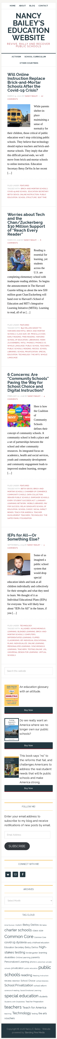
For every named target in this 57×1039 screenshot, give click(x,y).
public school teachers (37, 346)
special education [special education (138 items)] (21, 995)
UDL (45, 649)
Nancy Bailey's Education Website (28, 27)
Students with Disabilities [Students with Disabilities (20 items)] (14, 1002)
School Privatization (27, 352)
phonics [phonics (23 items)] (33, 962)
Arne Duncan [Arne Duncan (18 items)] (9, 925)
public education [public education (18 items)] (31, 968)
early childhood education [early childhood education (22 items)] (38, 943)
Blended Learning (26, 631)
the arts (35, 354)
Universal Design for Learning (22, 652)
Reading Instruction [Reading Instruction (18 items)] (40, 975)
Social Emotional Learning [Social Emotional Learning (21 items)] (30, 990)
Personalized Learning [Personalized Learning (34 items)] (16, 961)
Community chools (16, 494)
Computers (29, 634)
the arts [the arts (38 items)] (42, 1013)
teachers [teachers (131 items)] (13, 1007)
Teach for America (23, 512)
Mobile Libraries (35, 503)
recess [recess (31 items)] (7, 980)
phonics (31, 343)
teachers (25, 515)
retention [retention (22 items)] (16, 981)
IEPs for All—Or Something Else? (23, 537)
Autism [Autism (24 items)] (18, 925)
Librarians (34, 340)
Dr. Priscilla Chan (36, 334)
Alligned (25, 628)
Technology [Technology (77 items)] (21, 1013)
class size (22, 334)
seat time (42, 197)
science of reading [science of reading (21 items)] (11, 990)
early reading (14, 337)
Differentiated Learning (19, 637)
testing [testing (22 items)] (35, 1014)
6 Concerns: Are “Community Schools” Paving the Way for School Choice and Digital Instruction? (28, 382)
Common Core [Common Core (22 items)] (40, 937)
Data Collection (35, 494)
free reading (28, 337)
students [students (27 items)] (43, 996)
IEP (21, 640)
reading (27, 349)
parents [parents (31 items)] (35, 957)
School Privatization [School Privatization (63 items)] (18, 985)
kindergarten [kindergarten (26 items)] (32, 952)
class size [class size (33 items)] (38, 930)
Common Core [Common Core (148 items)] (18, 936)
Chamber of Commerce (35, 491)
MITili (23, 343)
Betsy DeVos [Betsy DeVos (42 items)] (31, 924)
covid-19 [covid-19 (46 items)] (9, 942)
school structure (27, 197)
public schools (14, 349)
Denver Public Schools (18, 497)
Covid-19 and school (17, 191)
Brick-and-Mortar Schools (34, 189)
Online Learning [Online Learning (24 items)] (23, 957)
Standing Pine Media (35, 1032)
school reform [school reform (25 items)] (40, 986)
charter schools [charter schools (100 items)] (18, 930)
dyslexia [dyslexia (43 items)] (21, 942)
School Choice (25, 509)
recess (35, 349)
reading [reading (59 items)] (26, 975)
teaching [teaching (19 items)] (7, 1014)
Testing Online (35, 649)
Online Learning (36, 643)
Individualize (20, 643)
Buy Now (28, 710)
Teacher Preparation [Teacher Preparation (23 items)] (34, 1001)
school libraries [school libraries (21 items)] (42, 981)
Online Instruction (29, 194)
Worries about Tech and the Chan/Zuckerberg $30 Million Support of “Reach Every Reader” (26, 224)
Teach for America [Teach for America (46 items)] (34, 1007)
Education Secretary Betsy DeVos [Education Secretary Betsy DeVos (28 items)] (21, 947)
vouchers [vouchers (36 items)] (9, 1018)
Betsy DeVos (27, 489)
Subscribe (17, 846)
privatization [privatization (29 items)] (17, 968)
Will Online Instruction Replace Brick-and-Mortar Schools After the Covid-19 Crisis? (26, 82)
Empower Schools (40, 497)
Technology (24, 354)
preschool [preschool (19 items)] (41, 962)
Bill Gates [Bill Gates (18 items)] (43, 925)
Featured (24, 185)
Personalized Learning (18, 646)
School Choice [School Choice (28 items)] (28, 981)
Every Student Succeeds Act (21, 500)
